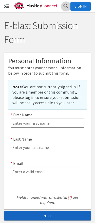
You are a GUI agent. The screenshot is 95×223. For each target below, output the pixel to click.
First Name (22, 114)
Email (18, 163)
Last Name (22, 139)
